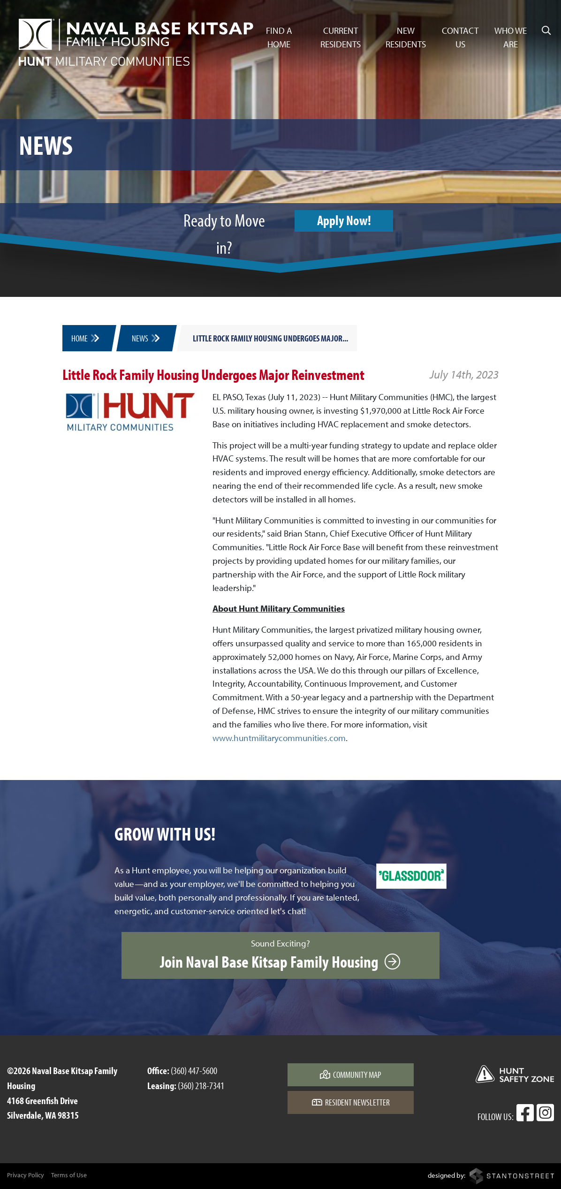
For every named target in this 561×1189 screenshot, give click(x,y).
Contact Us (460, 37)
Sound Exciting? (280, 955)
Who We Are (510, 37)
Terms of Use (69, 1175)
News (146, 338)
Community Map (350, 1074)
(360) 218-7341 (201, 1085)
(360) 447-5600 (194, 1070)
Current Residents (340, 37)
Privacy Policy (25, 1175)
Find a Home (279, 37)
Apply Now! (344, 220)
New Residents (406, 37)
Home (85, 338)
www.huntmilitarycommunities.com (279, 737)
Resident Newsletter (351, 1102)
